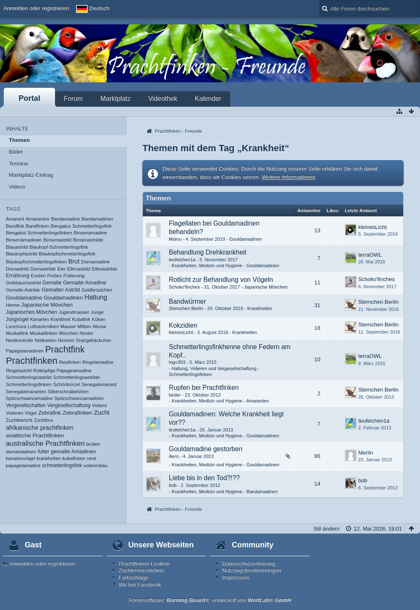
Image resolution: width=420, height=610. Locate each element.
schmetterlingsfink (62, 465)
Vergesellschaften (26, 405)
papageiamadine (23, 465)
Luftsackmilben (43, 326)
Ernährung (17, 276)
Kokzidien (183, 325)
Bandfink (15, 226)
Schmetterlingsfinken (29, 384)
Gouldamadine (24, 297)
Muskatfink (17, 333)
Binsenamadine (90, 232)
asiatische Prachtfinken (35, 435)
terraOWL (370, 255)
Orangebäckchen (93, 340)
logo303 (177, 362)
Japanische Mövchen (47, 305)
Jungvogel (17, 319)
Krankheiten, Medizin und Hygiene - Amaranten (220, 400)
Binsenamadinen (24, 239)
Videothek (162, 98)
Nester (86, 333)
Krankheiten (259, 308)
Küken (98, 319)
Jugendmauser (74, 312)
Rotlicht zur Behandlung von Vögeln (221, 279)
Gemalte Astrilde (23, 289)
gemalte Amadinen (73, 451)
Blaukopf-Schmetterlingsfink (58, 247)
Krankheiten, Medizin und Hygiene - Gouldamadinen (225, 265)
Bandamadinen (97, 218)
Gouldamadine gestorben (205, 448)
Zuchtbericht (19, 420)
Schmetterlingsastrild (29, 377)
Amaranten (38, 218)
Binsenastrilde (88, 239)
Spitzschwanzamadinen (79, 398)
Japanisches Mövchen (31, 312)
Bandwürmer (187, 301)
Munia (99, 326)
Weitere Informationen (288, 177)
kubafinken (73, 458)
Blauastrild (17, 247)
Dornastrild (17, 268)
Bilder (16, 152)
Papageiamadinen (25, 350)
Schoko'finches (184, 286)
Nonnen (66, 340)
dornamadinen (21, 451)
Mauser (68, 326)
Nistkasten (45, 340)
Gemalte (52, 283)
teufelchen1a (182, 259)
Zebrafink (49, 413)
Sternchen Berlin (186, 308)
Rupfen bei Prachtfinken (204, 387)
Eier (61, 268)
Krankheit (60, 319)
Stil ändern (326, 529)
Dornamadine (95, 261)
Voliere (99, 405)
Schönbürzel (66, 384)
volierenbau (96, 465)
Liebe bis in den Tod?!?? (204, 477)
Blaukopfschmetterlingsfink (67, 253)
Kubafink (81, 319)
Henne (13, 305)
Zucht (102, 412)
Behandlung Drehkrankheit (208, 252)
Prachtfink (64, 349)
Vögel (31, 412)
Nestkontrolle (19, 340)
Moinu (175, 239)
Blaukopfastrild (21, 253)
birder (175, 394)
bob (172, 485)
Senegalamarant (98, 384)
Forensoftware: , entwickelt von (210, 600)
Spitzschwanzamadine (29, 398)
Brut (74, 261)
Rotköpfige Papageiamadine (62, 370)
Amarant (15, 218)
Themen (19, 140)
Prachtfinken (32, 360)
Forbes (54, 275)
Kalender (208, 98)
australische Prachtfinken (45, 443)
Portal (29, 98)
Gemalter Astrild (61, 290)
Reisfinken (70, 362)
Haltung (95, 297)
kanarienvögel (20, 458)
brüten (93, 444)
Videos (17, 187)
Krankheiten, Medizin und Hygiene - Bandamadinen (225, 491)
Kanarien (39, 319)
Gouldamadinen (63, 297)
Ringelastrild (19, 370)
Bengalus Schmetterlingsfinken (39, 232)
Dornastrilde (43, 268)
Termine (18, 163)
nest (91, 458)
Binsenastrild (57, 239)
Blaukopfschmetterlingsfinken (36, 261)
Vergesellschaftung (68, 405)
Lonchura (16, 326)
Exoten (38, 275)
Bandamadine (65, 218)
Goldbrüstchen (96, 289)
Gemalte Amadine (84, 282)
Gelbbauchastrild (23, 282)
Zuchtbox (43, 420)
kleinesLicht (372, 227)
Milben (85, 326)
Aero (173, 456)
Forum (73, 98)
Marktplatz (115, 98)
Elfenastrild (78, 268)
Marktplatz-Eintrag (31, 175)
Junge (97, 312)
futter (43, 452)
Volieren (14, 412)
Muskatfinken (44, 333)
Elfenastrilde (104, 268)
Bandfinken (37, 226)
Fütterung (73, 275)
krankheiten (49, 458)
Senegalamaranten (26, 391)
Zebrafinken (77, 413)
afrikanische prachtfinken (40, 427)
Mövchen (68, 333)
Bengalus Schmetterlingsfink (81, 226)
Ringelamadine (97, 362)
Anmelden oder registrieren (36, 8)
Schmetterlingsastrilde (76, 377)
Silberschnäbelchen (67, 391)
